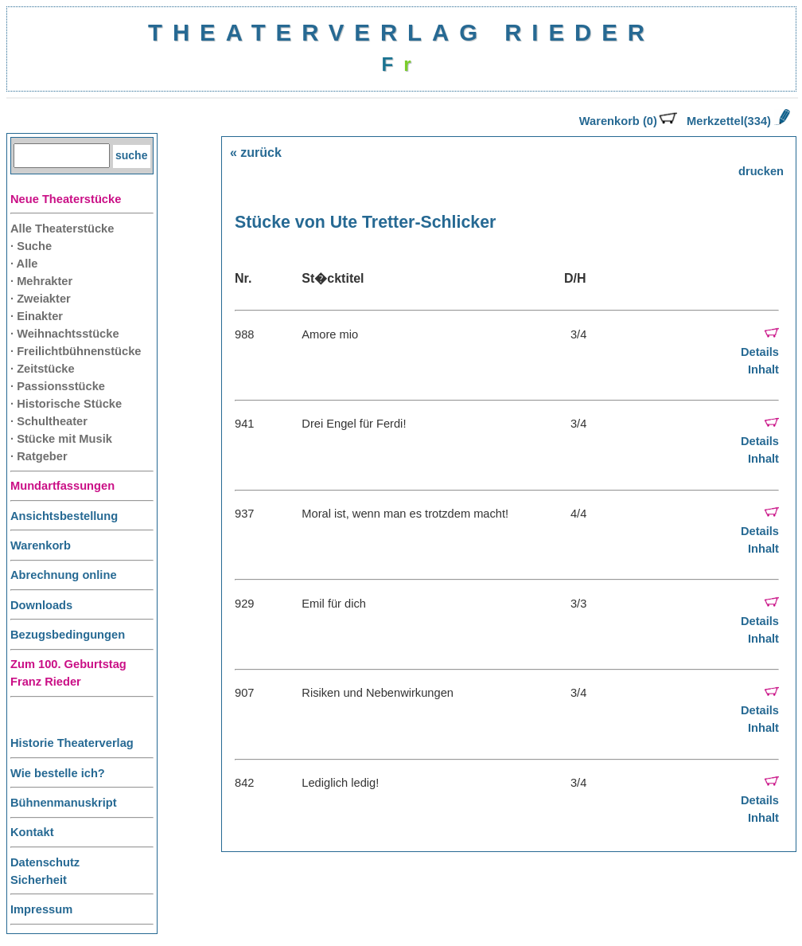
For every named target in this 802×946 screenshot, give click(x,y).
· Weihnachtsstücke (64, 333)
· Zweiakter (40, 298)
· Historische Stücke (66, 403)
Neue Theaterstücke (65, 199)
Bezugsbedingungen (67, 634)
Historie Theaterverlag (72, 743)
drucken (761, 171)
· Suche (31, 246)
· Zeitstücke (42, 368)
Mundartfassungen (62, 485)
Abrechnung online (63, 575)
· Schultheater (49, 421)
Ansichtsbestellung (64, 516)
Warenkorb (40, 545)
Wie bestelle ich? (57, 773)
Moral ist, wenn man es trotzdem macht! (405, 513)
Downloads (41, 605)
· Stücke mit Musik (61, 438)
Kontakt (32, 832)
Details (760, 352)
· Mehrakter (41, 281)
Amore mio (330, 334)
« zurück (256, 152)
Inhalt (763, 369)
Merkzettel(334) (738, 121)
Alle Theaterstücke (62, 228)
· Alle (23, 263)
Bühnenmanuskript (63, 802)
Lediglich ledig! (340, 782)
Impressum (41, 909)
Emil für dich (334, 603)
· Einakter (36, 316)
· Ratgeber (39, 456)
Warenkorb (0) (628, 121)
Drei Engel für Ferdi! (354, 423)
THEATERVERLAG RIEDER (401, 32)
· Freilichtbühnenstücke (76, 351)
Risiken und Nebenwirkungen (378, 692)
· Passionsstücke (57, 386)
